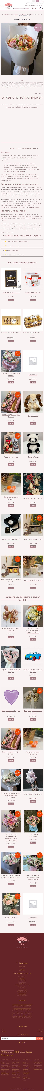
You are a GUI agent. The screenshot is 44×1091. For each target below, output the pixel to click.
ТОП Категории (7, 1052)
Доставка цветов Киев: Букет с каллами (22, 1008)
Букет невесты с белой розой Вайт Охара (21, 84)
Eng (43, 0)
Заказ (22, 967)
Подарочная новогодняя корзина (25, 1065)
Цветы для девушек (16, 1060)
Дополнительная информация (23, 148)
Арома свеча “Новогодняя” (33, 580)
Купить (11, 300)
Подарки (22, 987)
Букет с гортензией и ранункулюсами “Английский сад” (33, 877)
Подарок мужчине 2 (11, 457)
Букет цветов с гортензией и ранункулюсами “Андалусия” (10, 795)
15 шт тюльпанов (37, 1067)
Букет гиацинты (26, 1059)
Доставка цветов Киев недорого (22, 984)
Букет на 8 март (22, 994)
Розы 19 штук (37, 1066)
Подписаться (39, 1038)
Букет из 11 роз (37, 1059)
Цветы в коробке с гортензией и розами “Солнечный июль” (33, 631)
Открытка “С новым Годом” (33, 498)
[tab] (11, 148)
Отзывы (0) (35, 148)
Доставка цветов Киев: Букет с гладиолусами (22, 1004)
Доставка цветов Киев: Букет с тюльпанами (22, 1014)
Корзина (22, 969)
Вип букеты (22, 983)
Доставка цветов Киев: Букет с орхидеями (22, 1010)
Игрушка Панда (33, 457)
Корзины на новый (16, 1077)
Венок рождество (38, 1065)
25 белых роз (4, 1070)
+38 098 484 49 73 (36, 5)
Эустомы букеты (22, 980)
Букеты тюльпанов (22, 982)
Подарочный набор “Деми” (33, 539)
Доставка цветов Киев (22, 991)
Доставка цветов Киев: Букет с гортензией (22, 1005)
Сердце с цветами (16, 1066)
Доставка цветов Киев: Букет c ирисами (22, 1006)
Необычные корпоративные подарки (15, 1069)
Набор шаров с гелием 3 (33, 794)
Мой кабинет (22, 966)
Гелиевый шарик (37, 1063)
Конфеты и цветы (5, 1059)
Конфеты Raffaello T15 (33, 292)
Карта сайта (22, 970)
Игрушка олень (33, 416)
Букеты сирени (22, 979)
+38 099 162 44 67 (21, 8)
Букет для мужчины (22, 988)
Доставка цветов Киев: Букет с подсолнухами (22, 1012)
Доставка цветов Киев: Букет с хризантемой (22, 1016)
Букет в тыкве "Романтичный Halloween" (9, 85)
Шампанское (33, 375)
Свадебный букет (22, 990)
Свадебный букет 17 (11, 918)
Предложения (7, 1055)
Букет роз (22, 978)
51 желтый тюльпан (16, 1059)
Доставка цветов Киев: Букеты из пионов (22, 1017)
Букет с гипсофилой (22, 993)
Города (29, 1052)
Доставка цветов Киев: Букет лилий (22, 1009)
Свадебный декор (38, 1062)
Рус (37, 0)
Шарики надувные (38, 1069)
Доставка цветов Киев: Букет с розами (22, 1013)
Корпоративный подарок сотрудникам (15, 1064)
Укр (40, 0)
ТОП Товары (20, 1052)
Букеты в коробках (22, 986)
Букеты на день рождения (22, 995)
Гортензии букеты (22, 976)
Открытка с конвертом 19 (11, 292)
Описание (11, 148)
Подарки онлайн (5, 1074)
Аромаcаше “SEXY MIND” (11, 539)
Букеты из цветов (5, 1063)
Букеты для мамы (38, 1060)
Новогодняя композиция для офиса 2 (36, 84)
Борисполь (3, 86)
